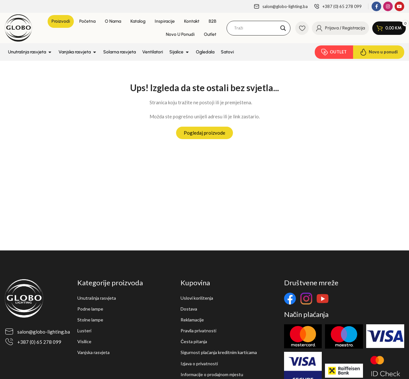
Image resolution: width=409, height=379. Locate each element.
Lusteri (84, 330)
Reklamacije (192, 319)
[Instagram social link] (388, 6)
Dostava (189, 309)
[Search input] (255, 28)
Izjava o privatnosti (199, 363)
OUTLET (334, 52)
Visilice (84, 341)
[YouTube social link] (399, 6)
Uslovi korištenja (197, 298)
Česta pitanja (194, 341)
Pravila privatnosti (198, 330)
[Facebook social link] (376, 6)
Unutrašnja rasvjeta (96, 298)
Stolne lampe (90, 319)
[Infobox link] (281, 6)
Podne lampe (90, 309)
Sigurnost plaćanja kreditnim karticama (219, 352)
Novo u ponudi (378, 52)
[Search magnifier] (283, 28)
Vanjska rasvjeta (93, 352)
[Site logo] (18, 27)
